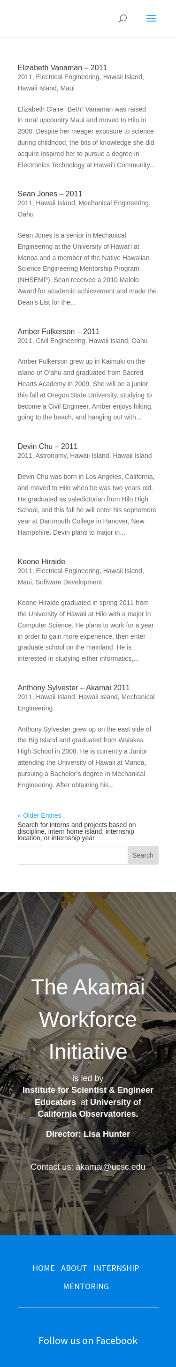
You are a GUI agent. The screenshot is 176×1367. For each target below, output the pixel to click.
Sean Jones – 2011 (50, 194)
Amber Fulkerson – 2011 (59, 332)
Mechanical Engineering (113, 203)
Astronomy (51, 455)
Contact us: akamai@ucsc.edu (88, 1167)
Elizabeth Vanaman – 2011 (62, 68)
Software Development (69, 582)
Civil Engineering (60, 340)
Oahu (26, 214)
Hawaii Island (122, 77)
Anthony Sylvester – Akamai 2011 (74, 688)
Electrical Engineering (67, 77)
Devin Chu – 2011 (48, 446)
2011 (25, 77)
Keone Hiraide (41, 562)
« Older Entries (39, 815)
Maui (68, 88)
